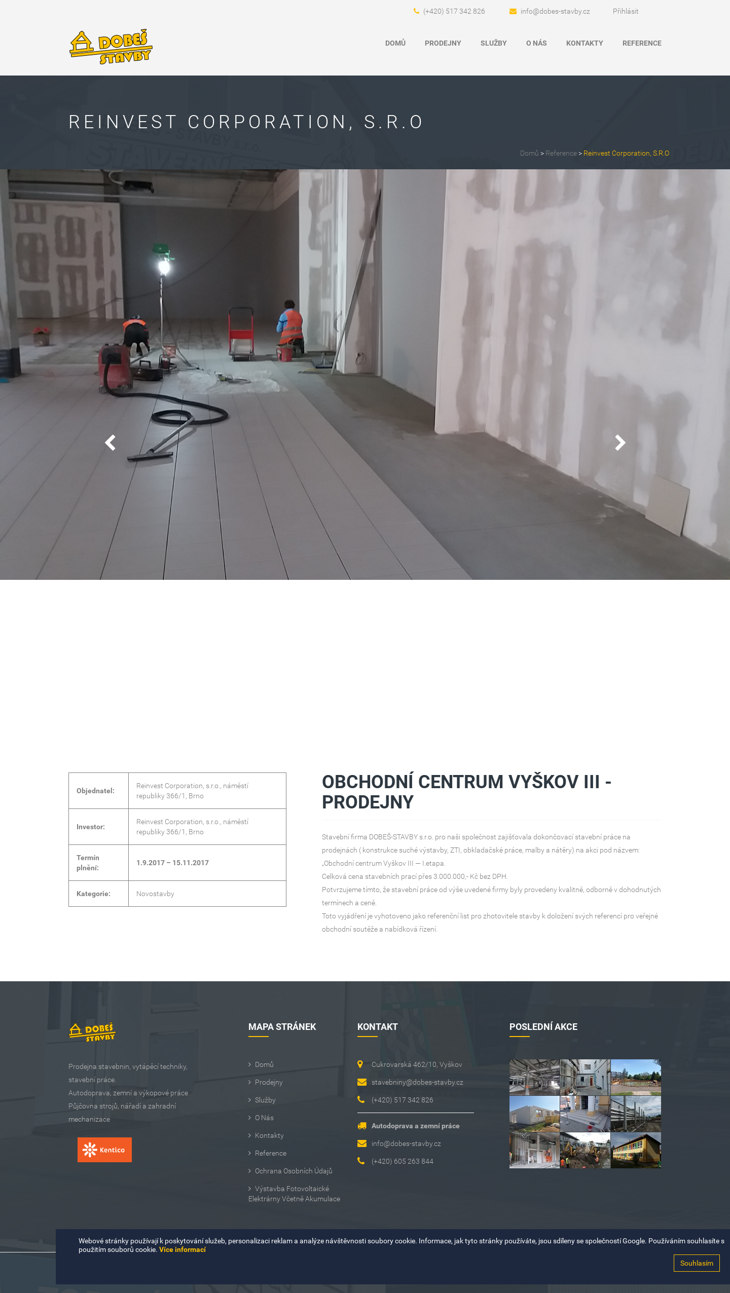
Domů (395, 43)
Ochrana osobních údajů (294, 1171)
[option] (365, 374)
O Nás (536, 43)
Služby (494, 43)
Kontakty (584, 43)
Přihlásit (626, 11)
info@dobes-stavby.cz (555, 11)
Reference (642, 43)
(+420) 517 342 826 (454, 11)
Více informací (182, 1249)
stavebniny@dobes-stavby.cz (417, 1082)
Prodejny (443, 43)
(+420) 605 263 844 (402, 1161)
